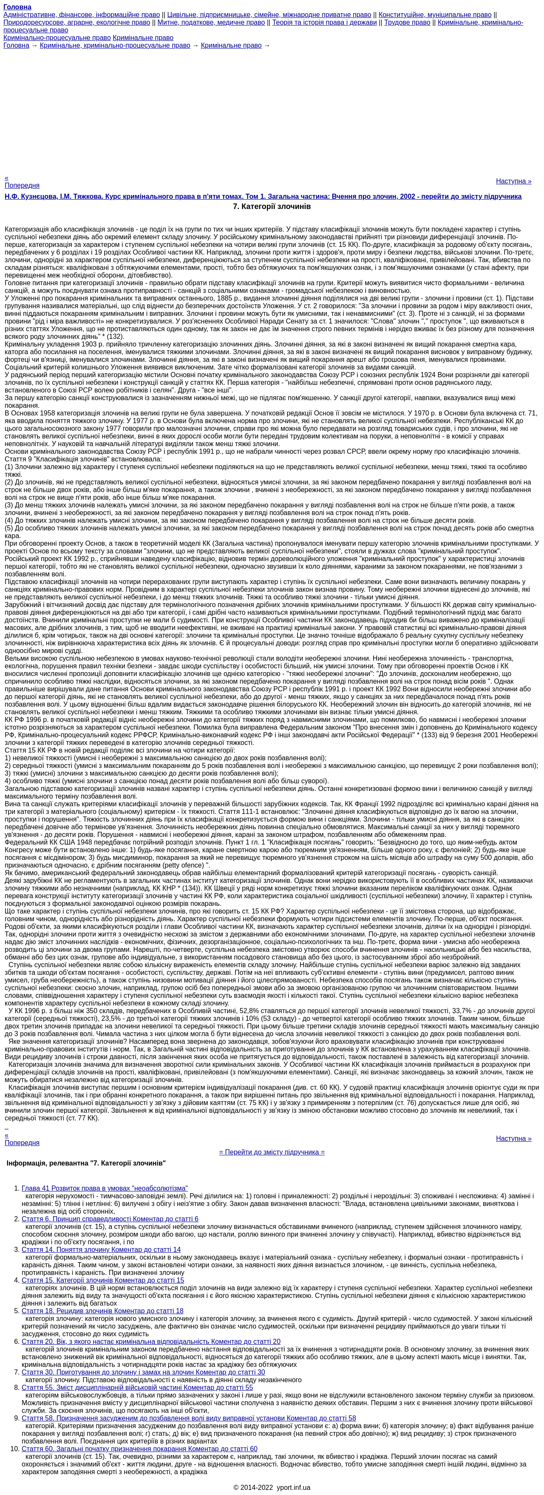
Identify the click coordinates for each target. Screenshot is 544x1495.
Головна (16, 45)
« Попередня (22, 181)
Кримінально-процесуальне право (57, 37)
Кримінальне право (143, 37)
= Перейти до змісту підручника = (272, 1152)
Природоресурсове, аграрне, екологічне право (76, 22)
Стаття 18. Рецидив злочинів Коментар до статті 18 (103, 1311)
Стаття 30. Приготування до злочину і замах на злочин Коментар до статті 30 (143, 1372)
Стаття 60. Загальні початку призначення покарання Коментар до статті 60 (140, 1448)
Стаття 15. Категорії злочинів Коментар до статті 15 (103, 1280)
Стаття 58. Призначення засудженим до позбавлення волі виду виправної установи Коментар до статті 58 (189, 1418)
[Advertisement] (272, 109)
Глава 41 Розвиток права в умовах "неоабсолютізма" (105, 1188)
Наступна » (514, 181)
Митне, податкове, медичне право (211, 22)
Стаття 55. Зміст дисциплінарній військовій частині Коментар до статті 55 (137, 1387)
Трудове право (407, 22)
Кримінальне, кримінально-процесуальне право (115, 45)
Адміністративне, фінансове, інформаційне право (81, 14)
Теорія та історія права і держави (324, 22)
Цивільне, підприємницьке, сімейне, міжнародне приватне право (269, 14)
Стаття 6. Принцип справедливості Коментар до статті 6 (110, 1219)
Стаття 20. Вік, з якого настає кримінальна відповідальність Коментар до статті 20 (151, 1341)
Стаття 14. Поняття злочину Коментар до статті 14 (101, 1249)
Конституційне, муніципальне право (435, 14)
